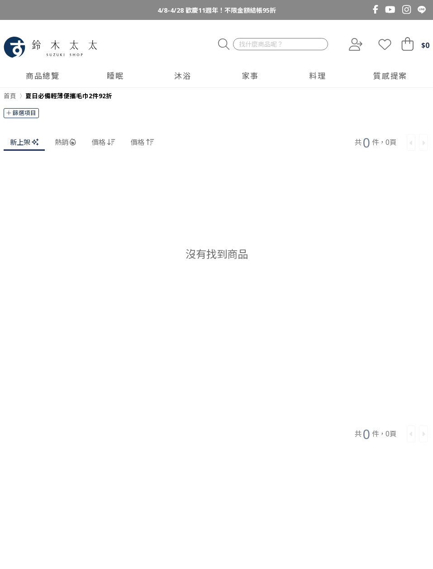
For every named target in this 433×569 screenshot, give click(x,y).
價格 (103, 142)
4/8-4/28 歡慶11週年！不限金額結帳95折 (216, 10)
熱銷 (65, 142)
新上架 (24, 142)
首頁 (10, 96)
